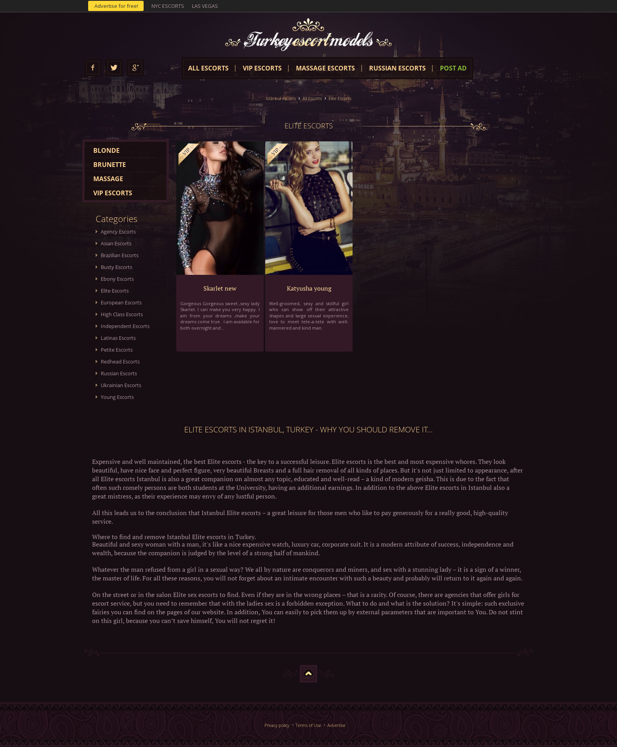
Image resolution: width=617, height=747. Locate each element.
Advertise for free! (116, 5)
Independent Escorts (125, 326)
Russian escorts (397, 68)
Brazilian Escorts (120, 255)
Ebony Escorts (117, 278)
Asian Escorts (116, 243)
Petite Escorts (117, 349)
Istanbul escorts (281, 98)
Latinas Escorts (118, 337)
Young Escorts (117, 396)
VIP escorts (112, 193)
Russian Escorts (119, 373)
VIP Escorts (262, 68)
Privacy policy (276, 725)
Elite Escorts (340, 98)
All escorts (208, 68)
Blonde (106, 150)
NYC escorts (167, 5)
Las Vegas (205, 5)
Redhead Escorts (120, 361)
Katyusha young (309, 288)
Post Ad (453, 68)
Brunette (109, 164)
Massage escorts (325, 68)
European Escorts (121, 302)
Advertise (336, 725)
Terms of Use (308, 725)
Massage (108, 178)
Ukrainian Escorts (121, 385)
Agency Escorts (118, 231)
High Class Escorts (122, 314)
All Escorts (312, 98)
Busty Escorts (116, 267)
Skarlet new (219, 288)
